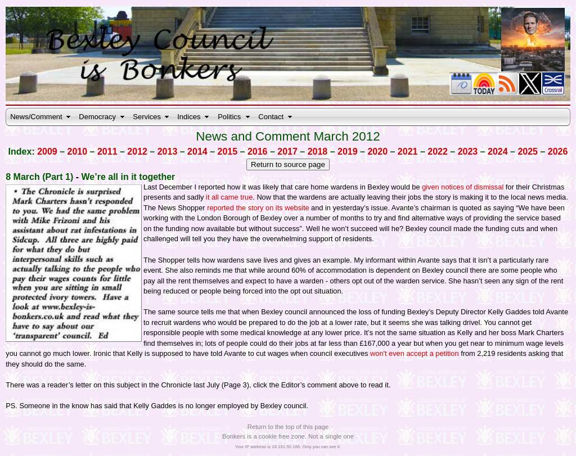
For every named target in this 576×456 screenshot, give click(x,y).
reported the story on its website (258, 208)
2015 (228, 151)
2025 (528, 151)
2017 (287, 151)
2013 (168, 151)
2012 (137, 151)
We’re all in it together (129, 177)
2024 (498, 151)
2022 (438, 151)
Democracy (97, 116)
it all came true (228, 197)
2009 (47, 151)
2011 (107, 151)
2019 (348, 151)
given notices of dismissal (462, 187)
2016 (258, 151)
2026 (558, 151)
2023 (468, 151)
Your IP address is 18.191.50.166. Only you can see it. (288, 446)
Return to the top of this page (288, 426)
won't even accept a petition (414, 353)
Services (147, 116)
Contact (271, 116)
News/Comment (36, 116)
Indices (188, 116)
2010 (78, 151)
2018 (318, 151)
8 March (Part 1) (39, 177)
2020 (377, 151)
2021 (408, 151)
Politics (229, 116)
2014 (197, 151)
